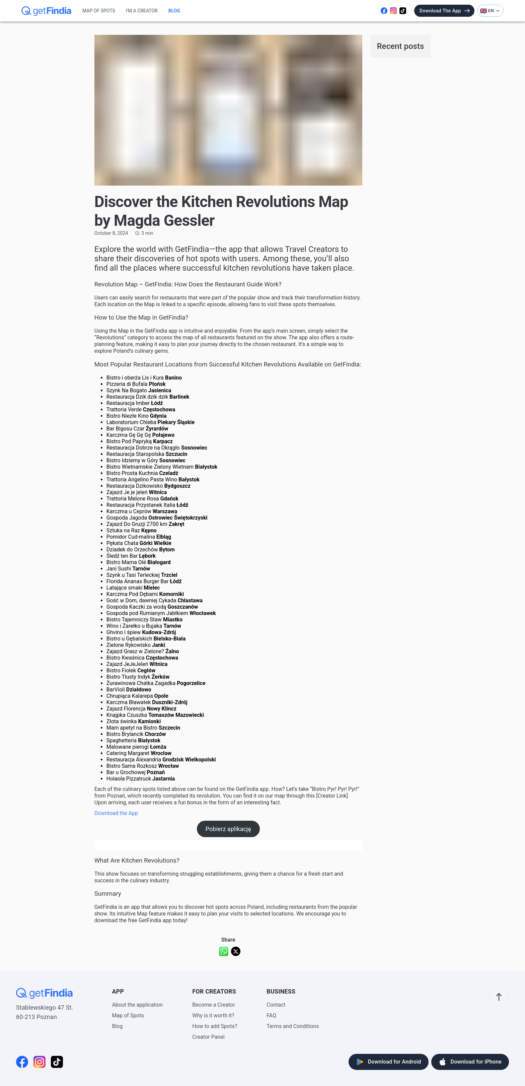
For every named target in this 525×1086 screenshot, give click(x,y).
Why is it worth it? (213, 1015)
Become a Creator (213, 1005)
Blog (174, 10)
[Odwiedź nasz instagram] (393, 10)
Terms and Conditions (293, 1026)
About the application (137, 1005)
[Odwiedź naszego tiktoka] (402, 10)
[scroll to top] (499, 997)
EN (490, 10)
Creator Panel (208, 1037)
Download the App (116, 813)
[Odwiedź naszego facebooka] (384, 10)
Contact (276, 1005)
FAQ (271, 1015)
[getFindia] (46, 10)
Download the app (445, 10)
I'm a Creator (142, 10)
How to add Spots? (214, 1026)
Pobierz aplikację (228, 828)
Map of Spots (98, 10)
